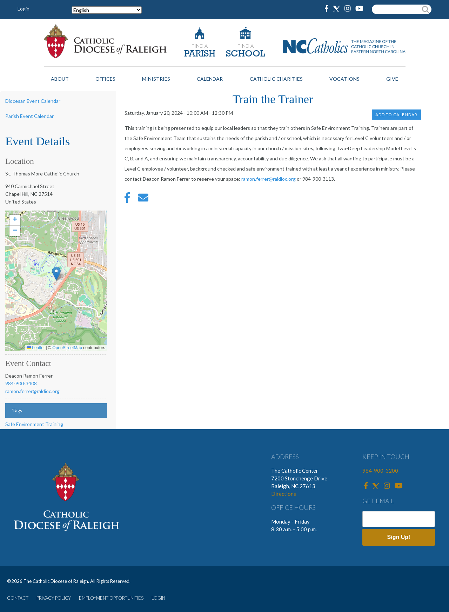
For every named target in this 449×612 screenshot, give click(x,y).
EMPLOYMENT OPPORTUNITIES (111, 598)
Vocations (344, 79)
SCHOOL (245, 54)
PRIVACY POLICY (53, 598)
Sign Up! (398, 537)
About (60, 79)
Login (23, 9)
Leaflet (36, 347)
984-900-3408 (21, 383)
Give (392, 79)
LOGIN (158, 598)
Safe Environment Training (34, 424)
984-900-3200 (380, 470)
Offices (105, 79)
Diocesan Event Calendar (32, 101)
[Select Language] (107, 10)
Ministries (156, 79)
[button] (56, 273)
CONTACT (17, 598)
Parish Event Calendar (29, 116)
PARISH (199, 54)
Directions (283, 494)
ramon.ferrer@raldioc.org (32, 391)
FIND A (200, 46)
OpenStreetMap (67, 347)
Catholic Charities (276, 79)
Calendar (210, 79)
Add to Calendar (396, 114)
